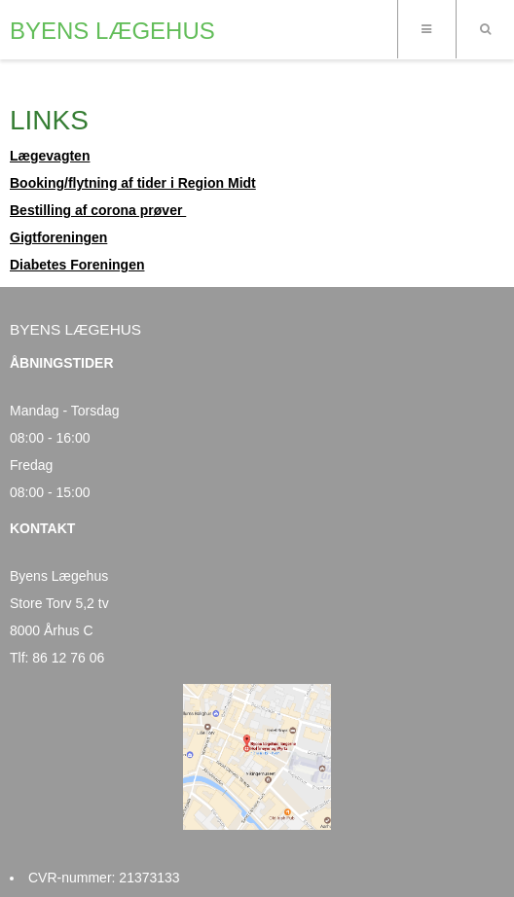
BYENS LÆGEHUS (112, 31)
